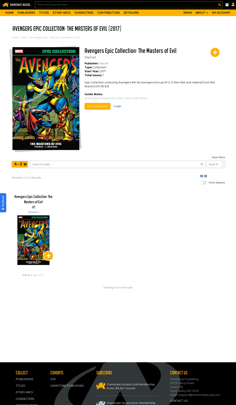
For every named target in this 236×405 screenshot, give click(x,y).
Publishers (26, 12)
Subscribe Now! (97, 106)
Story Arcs (61, 12)
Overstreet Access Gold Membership (131, 384)
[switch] (203, 183)
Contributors (108, 12)
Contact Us (179, 400)
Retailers (131, 12)
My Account (221, 12)
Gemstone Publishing (67, 385)
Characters (83, 12)
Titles (44, 12)
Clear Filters (218, 157)
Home (9, 12)
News (188, 12)
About (202, 12)
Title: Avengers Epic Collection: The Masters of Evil (54, 37)
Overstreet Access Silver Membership (131, 403)
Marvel (90, 57)
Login (117, 106)
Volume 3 (33, 212)
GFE (53, 379)
